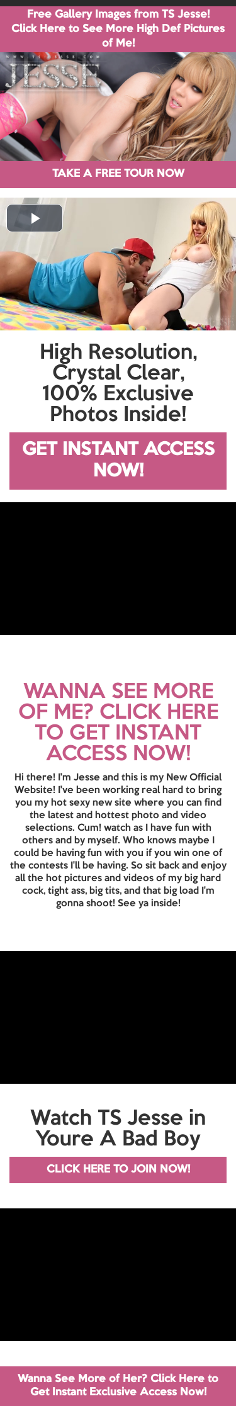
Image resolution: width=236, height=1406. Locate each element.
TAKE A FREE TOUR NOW (118, 174)
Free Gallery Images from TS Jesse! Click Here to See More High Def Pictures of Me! (118, 29)
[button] (34, 218)
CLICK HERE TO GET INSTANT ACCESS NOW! (126, 734)
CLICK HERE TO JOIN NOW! (118, 1169)
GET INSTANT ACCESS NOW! (118, 461)
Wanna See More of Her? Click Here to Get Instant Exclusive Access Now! (118, 1386)
